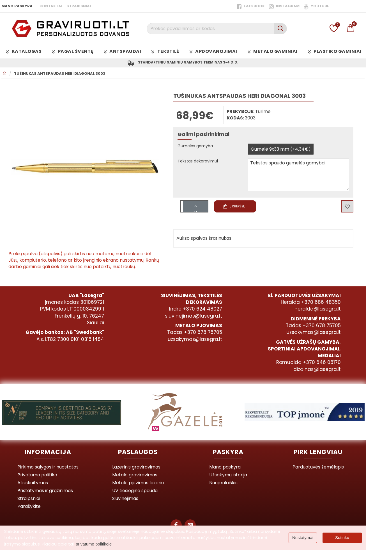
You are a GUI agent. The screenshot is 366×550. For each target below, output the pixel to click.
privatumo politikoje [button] (94, 544)
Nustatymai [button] (302, 537)
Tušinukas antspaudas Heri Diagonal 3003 (59, 74)
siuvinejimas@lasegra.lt (193, 316)
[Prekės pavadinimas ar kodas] (280, 28)
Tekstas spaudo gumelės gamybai (298, 176)
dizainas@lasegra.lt (317, 369)
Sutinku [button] (342, 537)
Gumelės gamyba (197, 147)
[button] (225, 208)
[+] (195, 205)
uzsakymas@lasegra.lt (195, 339)
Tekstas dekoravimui (200, 163)
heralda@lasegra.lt (317, 308)
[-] (195, 211)
